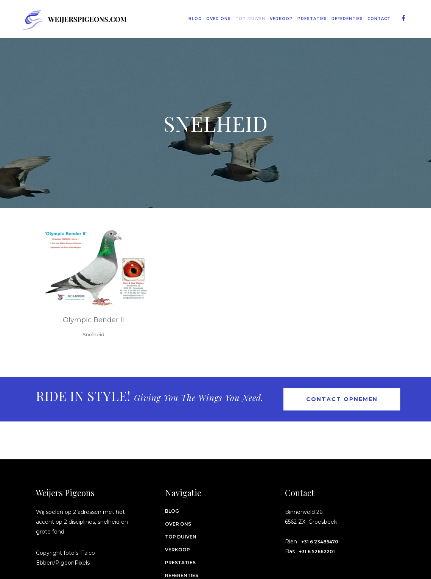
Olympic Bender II (93, 320)
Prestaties (180, 562)
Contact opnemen (342, 399)
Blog (172, 511)
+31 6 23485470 (319, 542)
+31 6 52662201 (317, 551)
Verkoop (177, 549)
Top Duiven (180, 537)
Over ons (178, 524)
